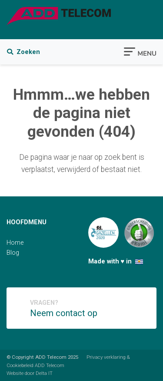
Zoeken (23, 52)
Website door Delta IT (30, 373)
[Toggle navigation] (140, 51)
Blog (13, 252)
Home (15, 242)
